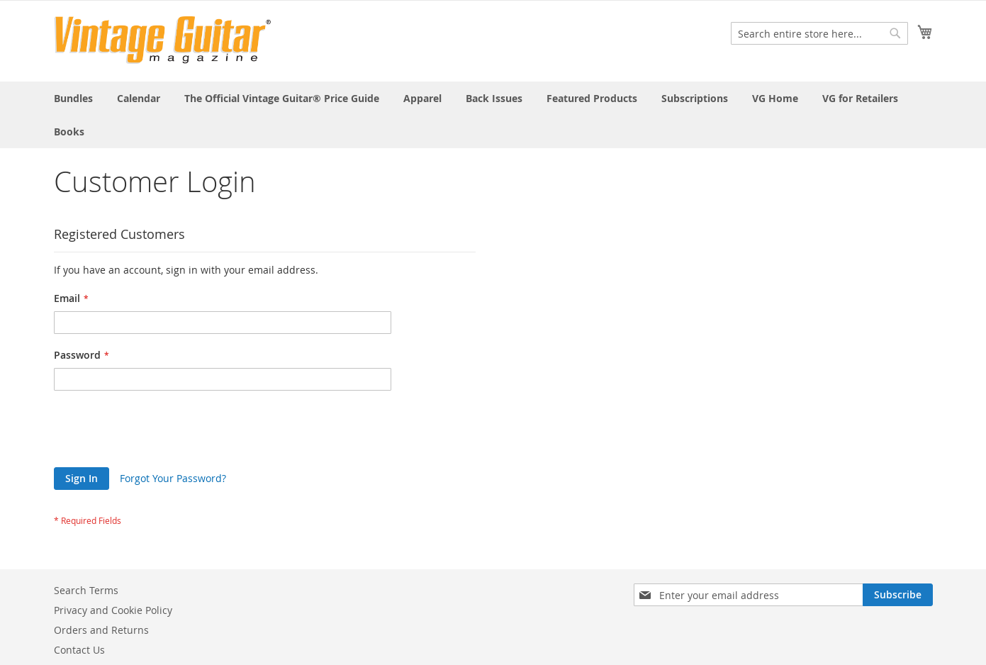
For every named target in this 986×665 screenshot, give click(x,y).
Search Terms (86, 590)
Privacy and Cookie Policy (113, 610)
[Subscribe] (898, 594)
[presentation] (161, 432)
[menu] (493, 115)
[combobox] (819, 33)
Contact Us (79, 649)
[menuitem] (73, 98)
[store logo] (162, 40)
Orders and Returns (101, 630)
